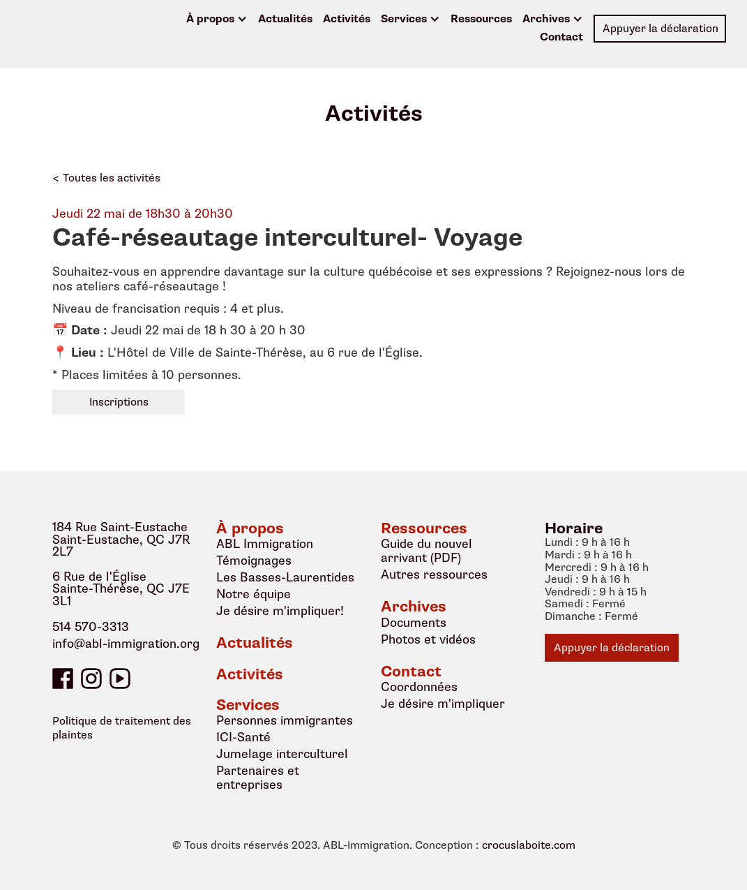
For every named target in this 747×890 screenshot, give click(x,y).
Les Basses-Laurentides (285, 577)
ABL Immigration (264, 544)
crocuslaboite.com (528, 846)
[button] (217, 19)
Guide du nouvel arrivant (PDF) (426, 551)
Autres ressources (434, 574)
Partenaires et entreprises (257, 778)
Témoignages (254, 561)
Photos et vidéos (428, 639)
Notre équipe (253, 594)
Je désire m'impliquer (443, 704)
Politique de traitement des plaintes (121, 728)
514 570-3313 (90, 628)
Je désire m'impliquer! (280, 611)
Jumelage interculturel (282, 754)
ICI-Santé (243, 737)
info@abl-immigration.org (125, 644)
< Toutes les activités (106, 178)
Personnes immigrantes (284, 720)
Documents (413, 623)
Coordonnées (419, 687)
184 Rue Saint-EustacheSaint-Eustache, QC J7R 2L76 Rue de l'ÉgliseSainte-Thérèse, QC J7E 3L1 (121, 564)
